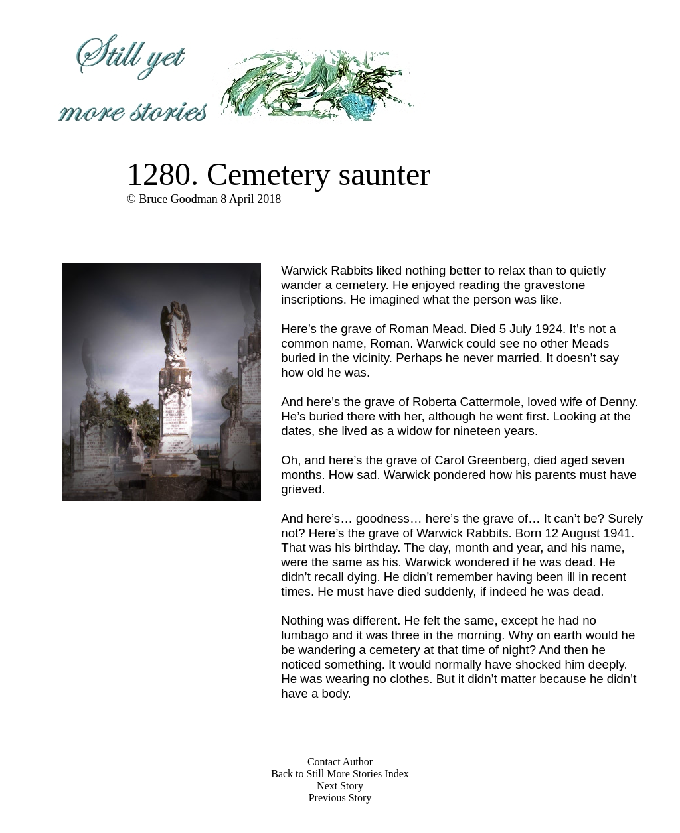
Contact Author (340, 761)
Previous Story (340, 797)
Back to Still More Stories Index (340, 773)
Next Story (340, 785)
